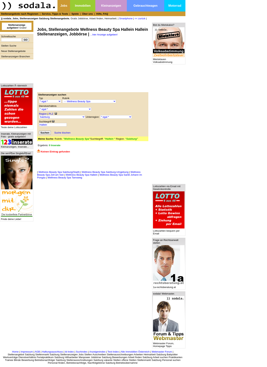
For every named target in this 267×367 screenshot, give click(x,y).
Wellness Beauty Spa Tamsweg (65, 177)
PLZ (51, 113)
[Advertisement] (16, 70)
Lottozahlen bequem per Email (168, 231)
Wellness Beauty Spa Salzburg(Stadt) (59, 172)
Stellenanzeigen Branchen (15, 56)
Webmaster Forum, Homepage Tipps (168, 344)
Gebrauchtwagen (146, 5)
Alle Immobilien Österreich (135, 351)
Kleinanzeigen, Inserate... (16, 145)
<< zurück (140, 18)
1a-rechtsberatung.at (168, 286)
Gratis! (17, 26)
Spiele (75, 13)
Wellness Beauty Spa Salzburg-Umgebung (105, 172)
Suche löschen (62, 132)
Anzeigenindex (97, 351)
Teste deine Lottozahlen (16, 126)
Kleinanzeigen (111, 5)
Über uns (87, 13)
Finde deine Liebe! (16, 217)
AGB (37, 351)
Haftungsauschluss (52, 351)
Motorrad (174, 5)
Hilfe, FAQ (102, 13)
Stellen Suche (8, 45)
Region (43, 113)
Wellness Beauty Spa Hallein (82, 174)
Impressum (27, 351)
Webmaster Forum (162, 351)
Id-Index (69, 351)
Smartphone (126, 18)
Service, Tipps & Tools (55, 13)
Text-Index (113, 351)
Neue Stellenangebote (13, 51)
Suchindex (81, 351)
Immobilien (82, 5)
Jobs (63, 5)
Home (15, 351)
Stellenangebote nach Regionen (19, 13)
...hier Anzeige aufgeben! (104, 34)
